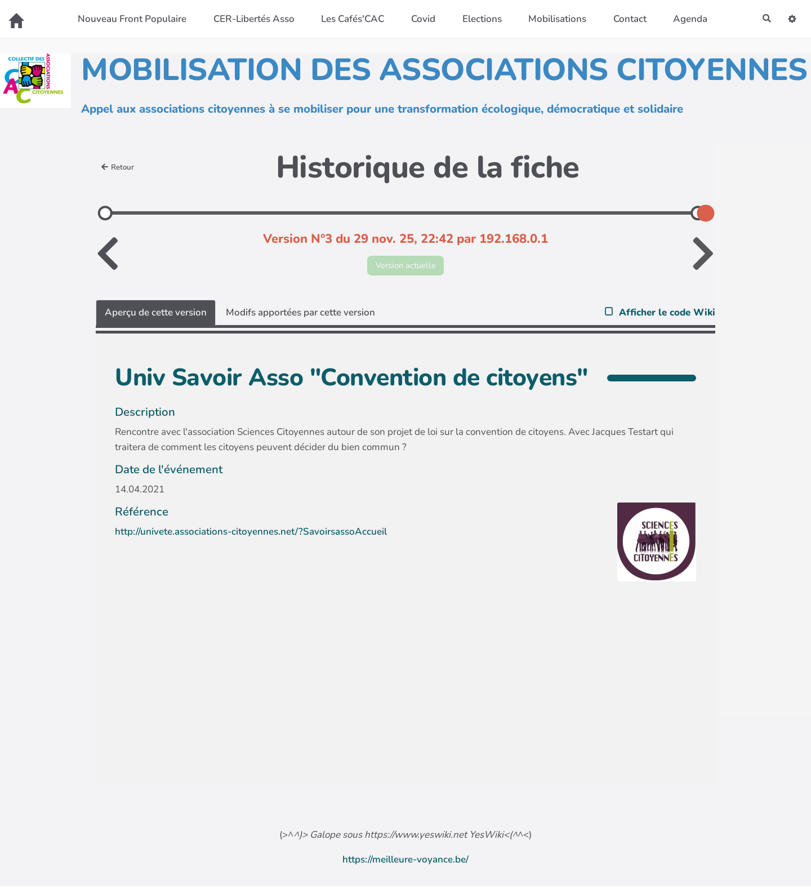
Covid (420, 18)
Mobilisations (554, 18)
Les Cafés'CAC (349, 18)
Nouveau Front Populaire (128, 18)
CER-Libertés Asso (250, 18)
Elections (478, 18)
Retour (120, 167)
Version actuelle (405, 266)
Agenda (687, 18)
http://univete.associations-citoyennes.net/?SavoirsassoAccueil (251, 534)
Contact (626, 18)
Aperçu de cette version (156, 315)
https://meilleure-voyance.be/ (405, 862)
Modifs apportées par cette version (300, 315)
